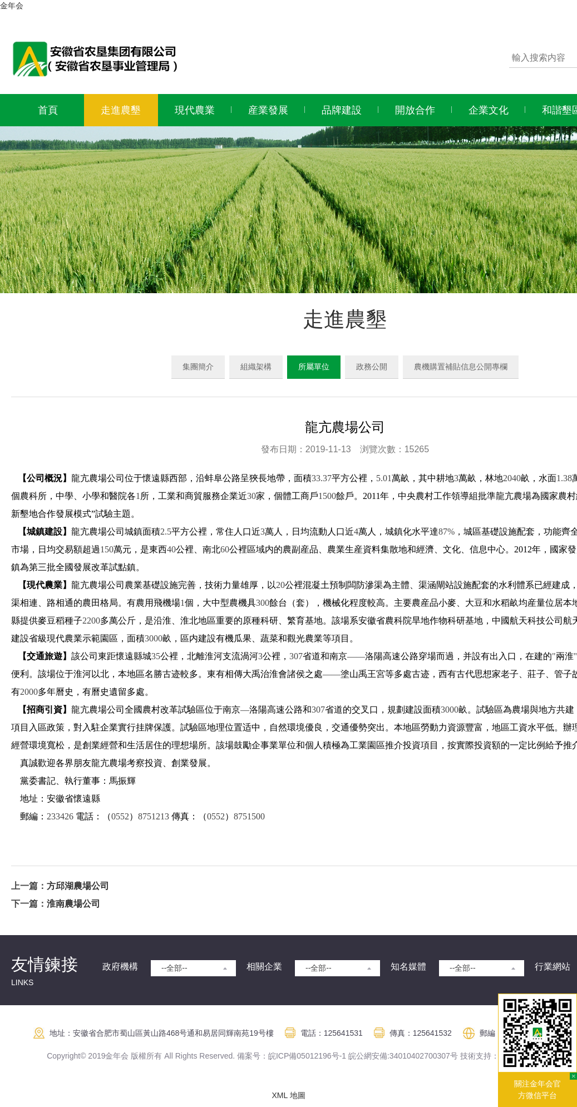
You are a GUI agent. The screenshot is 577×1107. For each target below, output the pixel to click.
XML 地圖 (288, 1095)
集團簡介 (198, 366)
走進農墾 (121, 110)
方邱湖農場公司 (78, 886)
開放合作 (415, 110)
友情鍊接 (44, 964)
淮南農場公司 (73, 903)
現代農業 (195, 110)
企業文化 (488, 110)
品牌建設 (342, 110)
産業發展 (268, 110)
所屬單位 (313, 366)
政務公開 (371, 366)
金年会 (11, 5)
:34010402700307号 (422, 1055)
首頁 (48, 110)
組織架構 (256, 366)
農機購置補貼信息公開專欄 (460, 366)
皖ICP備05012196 (300, 1055)
